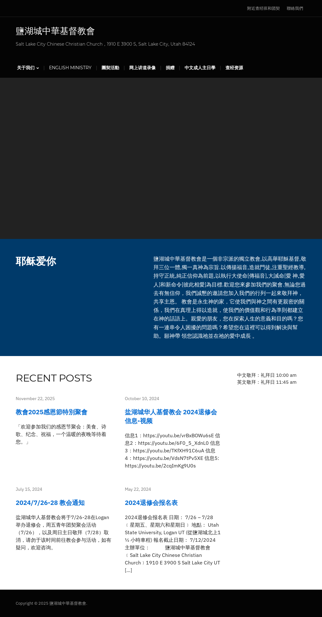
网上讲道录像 (142, 68)
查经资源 (234, 68)
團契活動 (110, 68)
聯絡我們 (295, 8)
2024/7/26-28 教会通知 (50, 502)
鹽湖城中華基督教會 (55, 30)
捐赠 (170, 68)
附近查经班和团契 (263, 8)
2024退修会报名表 (151, 502)
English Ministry (70, 68)
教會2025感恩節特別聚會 (51, 412)
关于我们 (26, 68)
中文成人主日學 (200, 68)
